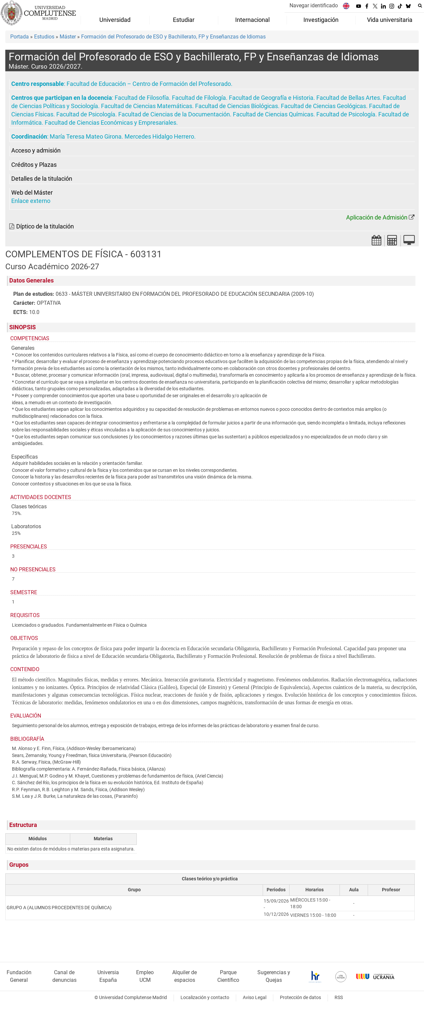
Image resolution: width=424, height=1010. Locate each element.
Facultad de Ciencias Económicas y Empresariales (110, 122)
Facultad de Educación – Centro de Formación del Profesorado (149, 84)
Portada (19, 36)
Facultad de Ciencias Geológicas (323, 106)
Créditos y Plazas (34, 164)
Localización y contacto (205, 997)
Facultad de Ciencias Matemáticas (146, 106)
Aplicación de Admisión (376, 217)
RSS (339, 997)
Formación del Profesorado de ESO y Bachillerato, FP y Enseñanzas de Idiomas (173, 36)
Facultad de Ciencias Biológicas (236, 106)
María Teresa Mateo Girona (86, 136)
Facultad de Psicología (85, 114)
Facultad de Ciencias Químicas (273, 114)
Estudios (44, 36)
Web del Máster (32, 192)
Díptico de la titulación (45, 226)
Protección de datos (300, 997)
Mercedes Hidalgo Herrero (159, 136)
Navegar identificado (314, 5)
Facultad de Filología (199, 98)
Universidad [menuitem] (115, 20)
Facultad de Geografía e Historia (271, 98)
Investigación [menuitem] (321, 20)
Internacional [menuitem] (252, 20)
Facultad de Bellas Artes (348, 98)
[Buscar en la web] (420, 5)
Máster (68, 36)
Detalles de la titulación (41, 178)
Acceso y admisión (36, 150)
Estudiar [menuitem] (183, 20)
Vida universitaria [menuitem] (389, 20)
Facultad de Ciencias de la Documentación (174, 114)
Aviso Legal (254, 997)
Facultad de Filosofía (142, 98)
